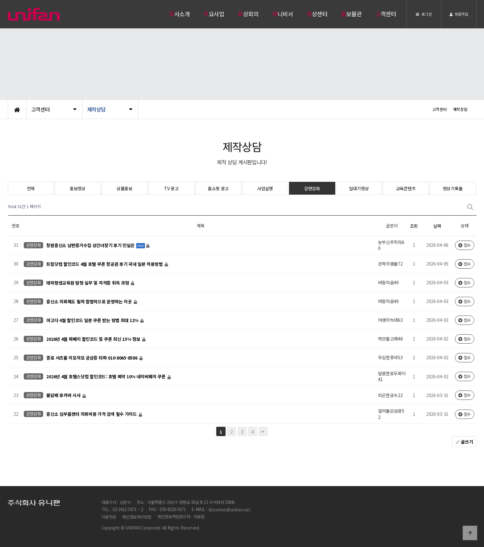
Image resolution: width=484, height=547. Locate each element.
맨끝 (263, 431)
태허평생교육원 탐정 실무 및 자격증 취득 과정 (88, 283)
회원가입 (459, 14)
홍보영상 (78, 188)
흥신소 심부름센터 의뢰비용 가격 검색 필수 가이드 (92, 414)
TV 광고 (171, 188)
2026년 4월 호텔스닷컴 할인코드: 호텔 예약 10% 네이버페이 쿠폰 (106, 376)
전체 (31, 188)
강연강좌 (312, 188)
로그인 (424, 14)
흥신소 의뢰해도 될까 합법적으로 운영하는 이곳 (89, 301)
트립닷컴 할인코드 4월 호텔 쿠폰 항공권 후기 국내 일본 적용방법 (105, 264)
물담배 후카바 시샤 (64, 395)
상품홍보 (124, 188)
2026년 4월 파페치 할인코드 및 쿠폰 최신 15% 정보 (93, 339)
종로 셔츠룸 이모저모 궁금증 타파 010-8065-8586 (92, 358)
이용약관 (109, 517)
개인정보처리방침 (136, 517)
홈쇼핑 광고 (218, 188)
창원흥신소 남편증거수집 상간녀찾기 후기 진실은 (91, 245)
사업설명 (265, 188)
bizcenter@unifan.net (229, 510)
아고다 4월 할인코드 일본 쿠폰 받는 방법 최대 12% (92, 320)
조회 (414, 226)
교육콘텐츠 (406, 188)
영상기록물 (453, 188)
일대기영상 (359, 188)
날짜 (437, 226)
